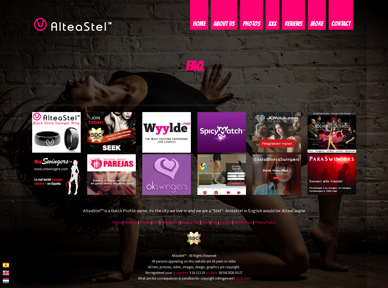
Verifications (170, 222)
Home (199, 23)
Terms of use (243, 222)
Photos (251, 23)
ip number (180, 272)
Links (205, 222)
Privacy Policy (265, 222)
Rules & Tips (190, 222)
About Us (224, 23)
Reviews (293, 23)
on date (211, 272)
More (317, 23)
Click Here (243, 278)
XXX (272, 23)
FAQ (214, 222)
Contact (340, 23)
